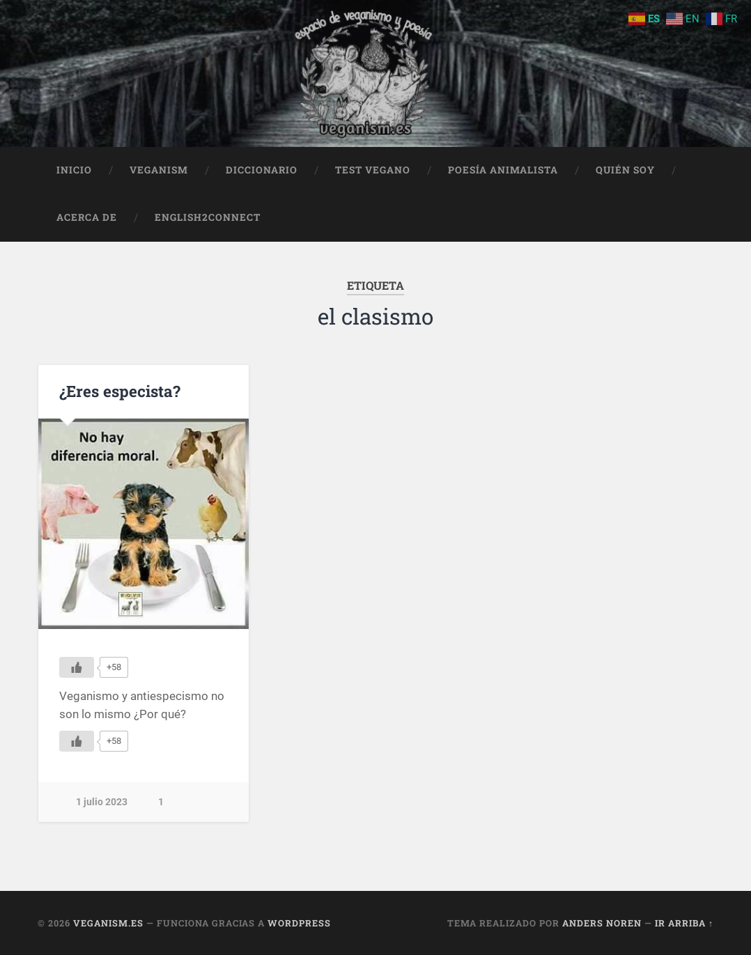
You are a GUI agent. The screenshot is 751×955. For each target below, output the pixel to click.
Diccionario (261, 170)
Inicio (74, 170)
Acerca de (86, 217)
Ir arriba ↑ (684, 923)
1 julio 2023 (101, 802)
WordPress (299, 923)
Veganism (159, 170)
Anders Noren (602, 923)
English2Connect (208, 217)
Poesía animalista (503, 170)
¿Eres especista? (119, 390)
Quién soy (625, 170)
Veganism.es (108, 923)
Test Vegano (372, 170)
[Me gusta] (76, 667)
